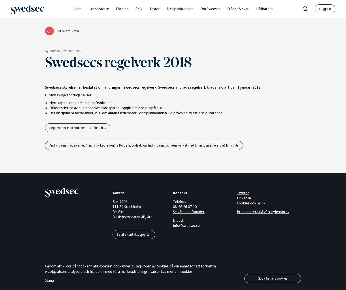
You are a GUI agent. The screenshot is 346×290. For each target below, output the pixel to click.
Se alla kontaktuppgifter (134, 234)
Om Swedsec (210, 8)
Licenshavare (98, 8)
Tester (154, 8)
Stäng (49, 280)
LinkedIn (244, 198)
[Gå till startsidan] (27, 8)
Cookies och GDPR (251, 203)
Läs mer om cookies (176, 271)
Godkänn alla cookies (273, 278)
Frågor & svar (238, 8)
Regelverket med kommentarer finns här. (77, 128)
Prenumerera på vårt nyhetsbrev (263, 211)
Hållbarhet (264, 8)
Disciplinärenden (180, 8)
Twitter (243, 193)
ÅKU (138, 8)
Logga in (325, 9)
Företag (122, 8)
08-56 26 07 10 (185, 206)
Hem (77, 8)
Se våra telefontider (189, 211)
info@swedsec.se (186, 225)
